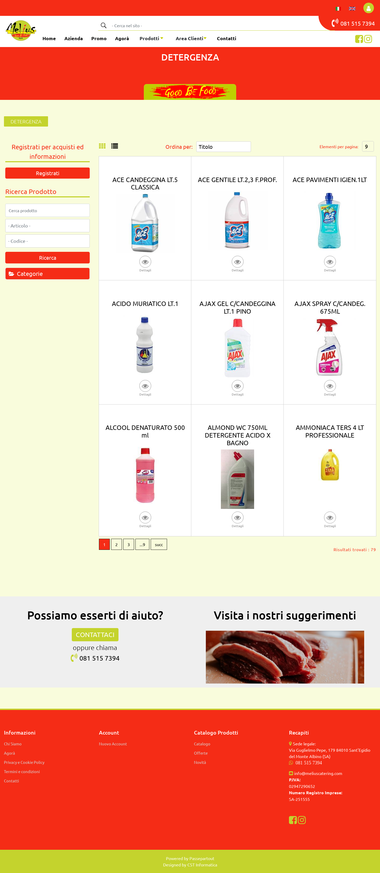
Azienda (73, 38)
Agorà (122, 38)
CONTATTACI (95, 634)
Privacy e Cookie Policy (24, 762)
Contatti (226, 38)
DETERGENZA (26, 121)
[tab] (47, 273)
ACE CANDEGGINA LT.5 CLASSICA (145, 183)
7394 (368, 23)
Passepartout (201, 858)
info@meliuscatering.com (318, 773)
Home (49, 38)
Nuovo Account (113, 743)
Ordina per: (179, 146)
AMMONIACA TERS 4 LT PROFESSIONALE (330, 431)
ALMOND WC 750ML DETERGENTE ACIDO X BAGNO (237, 435)
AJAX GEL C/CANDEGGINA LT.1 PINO (238, 307)
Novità (200, 762)
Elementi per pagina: (339, 146)
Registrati (47, 173)
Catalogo (202, 743)
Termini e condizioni (22, 771)
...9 (142, 544)
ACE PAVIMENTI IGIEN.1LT (330, 179)
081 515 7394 (309, 762)
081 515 (347, 22)
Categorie (26, 273)
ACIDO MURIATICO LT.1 (145, 303)
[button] (368, 8)
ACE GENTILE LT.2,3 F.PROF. (237, 179)
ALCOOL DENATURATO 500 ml (145, 431)
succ (159, 544)
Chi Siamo (13, 743)
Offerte (201, 752)
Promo (99, 38)
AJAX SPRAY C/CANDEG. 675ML (329, 307)
